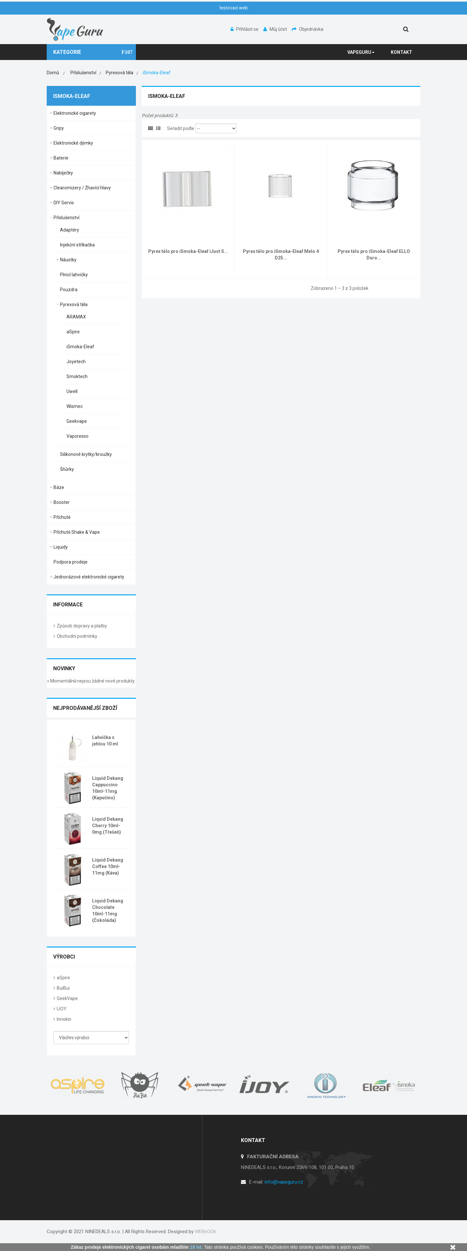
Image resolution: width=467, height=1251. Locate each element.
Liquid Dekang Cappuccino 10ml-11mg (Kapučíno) (107, 788)
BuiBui (63, 988)
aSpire (73, 331)
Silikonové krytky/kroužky (86, 454)
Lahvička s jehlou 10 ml (105, 740)
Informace (68, 605)
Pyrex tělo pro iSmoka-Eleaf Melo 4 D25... (281, 254)
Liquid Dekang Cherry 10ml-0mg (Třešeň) (107, 825)
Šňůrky (67, 469)
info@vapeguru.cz (284, 1182)
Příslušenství (66, 217)
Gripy (59, 128)
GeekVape (67, 998)
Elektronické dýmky (73, 143)
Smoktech (77, 376)
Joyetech (76, 361)
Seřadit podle (180, 128)
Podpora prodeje (71, 562)
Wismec (74, 406)
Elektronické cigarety (75, 113)
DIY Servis (64, 202)
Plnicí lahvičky (74, 274)
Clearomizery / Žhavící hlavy (82, 187)
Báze (59, 487)
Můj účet (275, 29)
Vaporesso (77, 436)
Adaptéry (69, 229)
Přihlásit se (245, 29)
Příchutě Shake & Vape (77, 532)
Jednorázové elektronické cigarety (89, 576)
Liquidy (61, 547)
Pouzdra (69, 289)
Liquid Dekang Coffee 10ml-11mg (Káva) (107, 866)
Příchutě (62, 517)
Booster (62, 502)
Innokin (64, 1019)
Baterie (61, 158)
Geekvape (76, 421)
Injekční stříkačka (77, 244)
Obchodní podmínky (77, 636)
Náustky (68, 259)
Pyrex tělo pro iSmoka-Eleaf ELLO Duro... (374, 254)
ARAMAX (76, 316)
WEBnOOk (205, 1231)
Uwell (72, 391)
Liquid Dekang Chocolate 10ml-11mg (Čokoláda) (107, 910)
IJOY (61, 1008)
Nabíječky (63, 172)
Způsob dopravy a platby (82, 625)
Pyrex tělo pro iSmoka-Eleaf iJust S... (188, 251)
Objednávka (307, 29)
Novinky (64, 668)
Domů (53, 72)
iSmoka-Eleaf (80, 346)
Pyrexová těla (74, 304)
